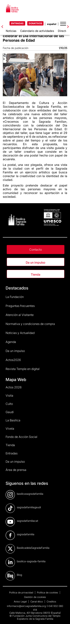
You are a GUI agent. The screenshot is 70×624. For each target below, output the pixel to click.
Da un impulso (35, 262)
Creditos (51, 601)
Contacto (35, 249)
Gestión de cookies (35, 596)
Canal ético (37, 601)
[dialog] (63, 616)
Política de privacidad (21, 592)
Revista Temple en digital (23, 369)
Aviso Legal (20, 601)
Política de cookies (48, 592)
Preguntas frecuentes (20, 306)
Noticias (11, 31)
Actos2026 (13, 360)
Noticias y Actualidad (20, 333)
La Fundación (15, 297)
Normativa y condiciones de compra (30, 324)
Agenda (11, 342)
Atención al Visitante (20, 315)
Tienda (35, 274)
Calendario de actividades (37, 31)
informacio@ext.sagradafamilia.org (26, 605)
